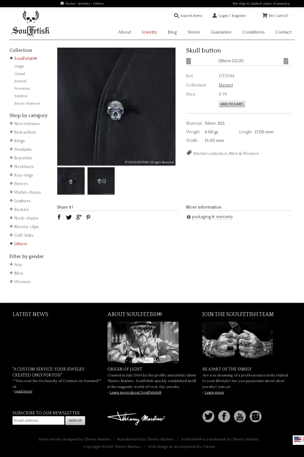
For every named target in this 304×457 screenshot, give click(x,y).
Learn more (214, 392)
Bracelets (23, 158)
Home (70, 4)
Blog (172, 32)
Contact (283, 32)
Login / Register (232, 16)
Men (18, 273)
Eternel (20, 81)
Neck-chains (26, 218)
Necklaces (24, 166)
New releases (27, 123)
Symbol (20, 96)
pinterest (88, 217)
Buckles (21, 209)
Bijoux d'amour (27, 103)
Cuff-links (23, 235)
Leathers (22, 201)
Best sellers (25, 132)
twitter (68, 217)
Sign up (75, 420)
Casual (19, 74)
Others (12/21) (231, 61)
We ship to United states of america (261, 4)
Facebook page (224, 416)
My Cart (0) (278, 16)
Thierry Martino (137, 419)
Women (22, 282)
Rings (19, 141)
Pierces (21, 184)
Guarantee (221, 32)
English (297, 439)
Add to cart (232, 104)
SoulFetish (152, 342)
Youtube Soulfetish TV (240, 416)
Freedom (22, 88)
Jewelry (84, 4)
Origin (19, 66)
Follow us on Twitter (208, 416)
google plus (78, 217)
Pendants (22, 149)
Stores (194, 32)
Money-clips (26, 227)
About (124, 32)
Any (18, 264)
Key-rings (23, 175)
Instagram (256, 416)
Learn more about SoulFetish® (136, 392)
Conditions (254, 32)
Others (20, 244)
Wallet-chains (27, 192)
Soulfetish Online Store (30, 24)
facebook (59, 217)
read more (23, 391)
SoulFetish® (25, 58)
